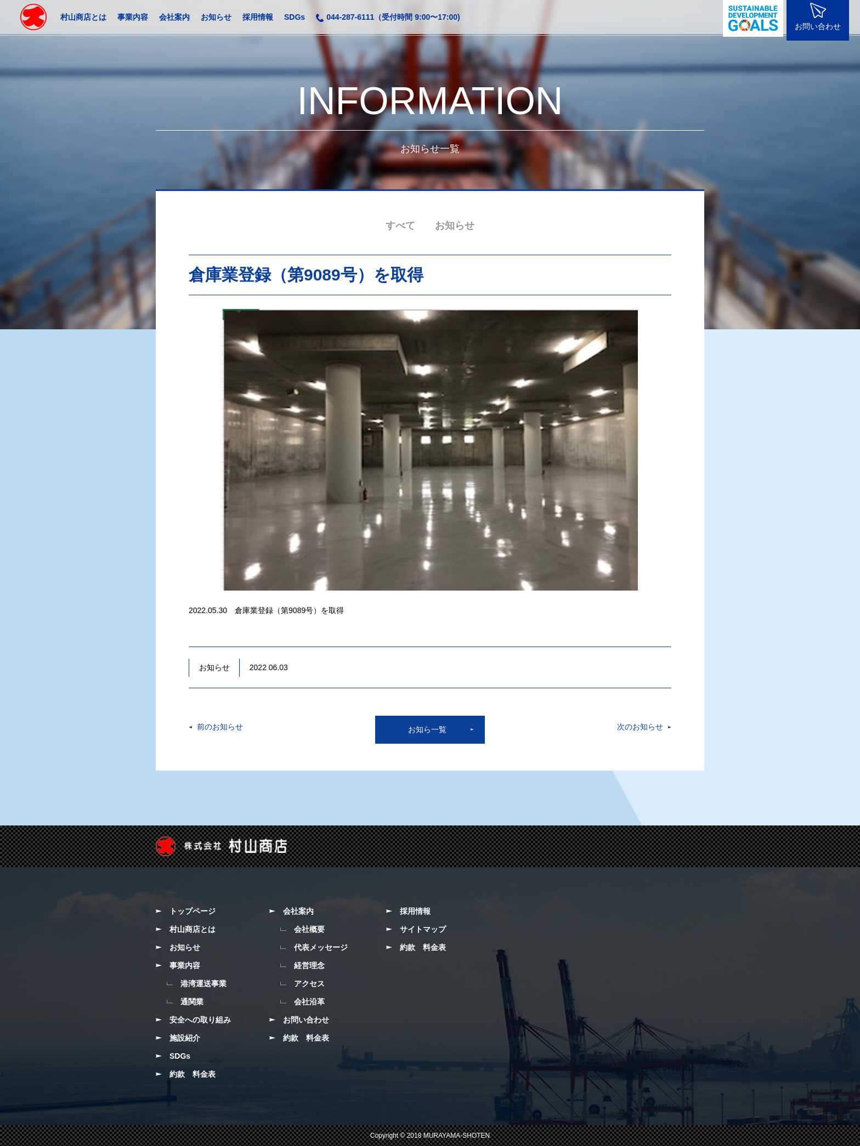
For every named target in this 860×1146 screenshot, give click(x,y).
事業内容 (132, 17)
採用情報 (257, 17)
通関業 (191, 1001)
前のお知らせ (220, 726)
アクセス (309, 983)
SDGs (294, 17)
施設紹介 (184, 1037)
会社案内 (174, 17)
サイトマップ (423, 929)
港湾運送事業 (203, 983)
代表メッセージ (321, 947)
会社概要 (309, 929)
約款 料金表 (192, 1074)
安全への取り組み (200, 1019)
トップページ (192, 911)
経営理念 (309, 965)
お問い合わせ (306, 1019)
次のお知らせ (640, 726)
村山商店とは (83, 17)
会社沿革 (309, 1001)
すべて (400, 225)
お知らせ (216, 17)
